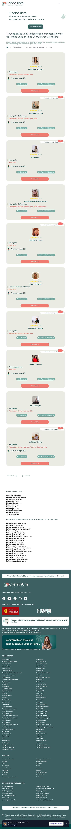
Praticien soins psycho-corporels (45, 727)
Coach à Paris (5, 797)
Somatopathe (6, 740)
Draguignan (16, 559)
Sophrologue (5, 742)
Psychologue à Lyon (41, 797)
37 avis (40, 110)
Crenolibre (6, 593)
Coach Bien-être (40, 668)
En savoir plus (12, 825)
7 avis (40, 198)
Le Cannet (16, 555)
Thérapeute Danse (7, 745)
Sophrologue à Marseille (42, 786)
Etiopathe (5, 684)
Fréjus (15, 540)
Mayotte (38, 770)
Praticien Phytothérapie (42, 718)
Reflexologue (17, 47)
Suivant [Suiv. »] (25, 476)
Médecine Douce (6, 700)
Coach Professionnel (7, 670)
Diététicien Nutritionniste (43, 677)
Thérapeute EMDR (41, 745)
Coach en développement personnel (12, 672)
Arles (14, 542)
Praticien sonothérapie (8, 729)
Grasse (15, 544)
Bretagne (4, 761)
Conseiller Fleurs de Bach (43, 672)
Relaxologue (39, 736)
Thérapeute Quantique (8, 749)
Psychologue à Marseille (8, 795)
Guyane (38, 765)
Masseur (4, 697)
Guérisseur (39, 688)
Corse (3, 763)
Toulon (15, 527)
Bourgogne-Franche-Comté (43, 759)
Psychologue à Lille (41, 791)
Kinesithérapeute (7, 695)
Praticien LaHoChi (41, 713)
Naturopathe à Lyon (7, 788)
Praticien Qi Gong (41, 720)
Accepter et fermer (56, 823)
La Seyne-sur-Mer (18, 536)
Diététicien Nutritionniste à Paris (45, 788)
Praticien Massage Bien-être (10, 715)
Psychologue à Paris (7, 786)
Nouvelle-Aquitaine (41, 772)
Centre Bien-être (40, 666)
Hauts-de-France (6, 768)
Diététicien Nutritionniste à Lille (44, 800)
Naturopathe (39, 700)
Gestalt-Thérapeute (41, 686)
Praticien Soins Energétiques (10, 724)
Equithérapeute (6, 682)
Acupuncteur (39, 659)
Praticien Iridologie (7, 713)
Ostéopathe (5, 704)
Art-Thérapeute (6, 663)
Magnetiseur (39, 695)
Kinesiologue (39, 693)
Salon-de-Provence (19, 552)
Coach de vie (39, 670)
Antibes (15, 533)
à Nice (13, 495)
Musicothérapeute (41, 697)
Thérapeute (39, 742)
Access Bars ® (6, 659)
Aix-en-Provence (18, 529)
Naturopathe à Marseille (43, 793)
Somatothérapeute (41, 740)
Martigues (16, 546)
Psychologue (5, 731)
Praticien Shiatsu (40, 722)
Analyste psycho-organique (9, 661)
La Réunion (39, 768)
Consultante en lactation (8, 675)
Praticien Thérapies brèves (43, 724)
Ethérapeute (39, 682)
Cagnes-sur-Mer (18, 548)
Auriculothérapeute (41, 663)
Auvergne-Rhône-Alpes (8, 759)
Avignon (15, 531)
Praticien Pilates (6, 720)
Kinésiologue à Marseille (8, 800)
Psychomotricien (40, 731)
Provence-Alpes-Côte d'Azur (35, 47)
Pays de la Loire (40, 774)
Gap (14, 557)
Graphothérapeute (7, 688)
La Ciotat (16, 561)
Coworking (39, 675)
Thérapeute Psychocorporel (43, 747)
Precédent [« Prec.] (12, 476)
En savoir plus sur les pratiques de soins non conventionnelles (21, 632)
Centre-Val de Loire (41, 761)
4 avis (40, 281)
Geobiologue (5, 686)
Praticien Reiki (6, 722)
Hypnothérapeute (7, 691)
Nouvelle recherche (36, 26)
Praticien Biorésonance (42, 706)
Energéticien (39, 679)
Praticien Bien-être (7, 706)
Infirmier (4, 693)
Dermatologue (6, 677)
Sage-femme (39, 738)
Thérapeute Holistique (8, 747)
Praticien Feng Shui (7, 711)
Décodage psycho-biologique (10, 679)
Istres (14, 553)
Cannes (15, 535)
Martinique (5, 770)
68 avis (40, 66)
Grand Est (39, 763)
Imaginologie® (40, 691)
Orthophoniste (6, 702)
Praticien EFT (39, 709)
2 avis (40, 325)
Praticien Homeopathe (42, 711)
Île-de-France (40, 777)
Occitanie (4, 774)
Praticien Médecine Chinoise (9, 718)
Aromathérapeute (41, 661)
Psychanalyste (40, 729)
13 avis (40, 154)
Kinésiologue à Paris (7, 793)
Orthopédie (39, 702)
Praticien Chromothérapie (9, 709)
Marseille (16, 523)
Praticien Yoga (6, 727)
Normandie (5, 772)
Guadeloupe (5, 765)
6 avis (40, 237)
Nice (50, 47)
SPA (3, 738)
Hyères (15, 538)
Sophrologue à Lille (7, 791)
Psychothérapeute (41, 733)
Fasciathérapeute (41, 684)
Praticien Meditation (41, 715)
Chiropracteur (6, 668)
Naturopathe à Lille (41, 795)
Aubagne (16, 550)
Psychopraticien (6, 733)
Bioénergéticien (6, 666)
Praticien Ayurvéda (41, 704)
